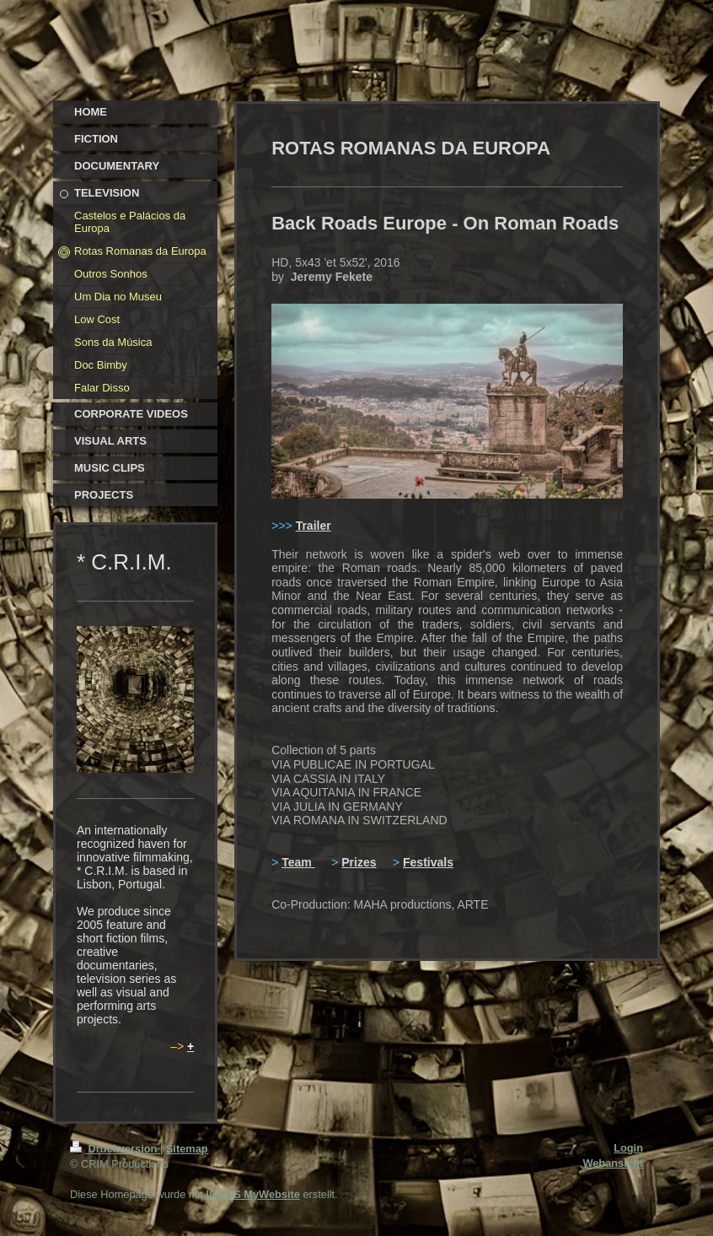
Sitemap (187, 1148)
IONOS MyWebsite (252, 1194)
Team (297, 862)
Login (628, 1148)
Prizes (358, 862)
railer (316, 525)
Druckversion (115, 1148)
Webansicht (612, 1163)
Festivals (428, 862)
